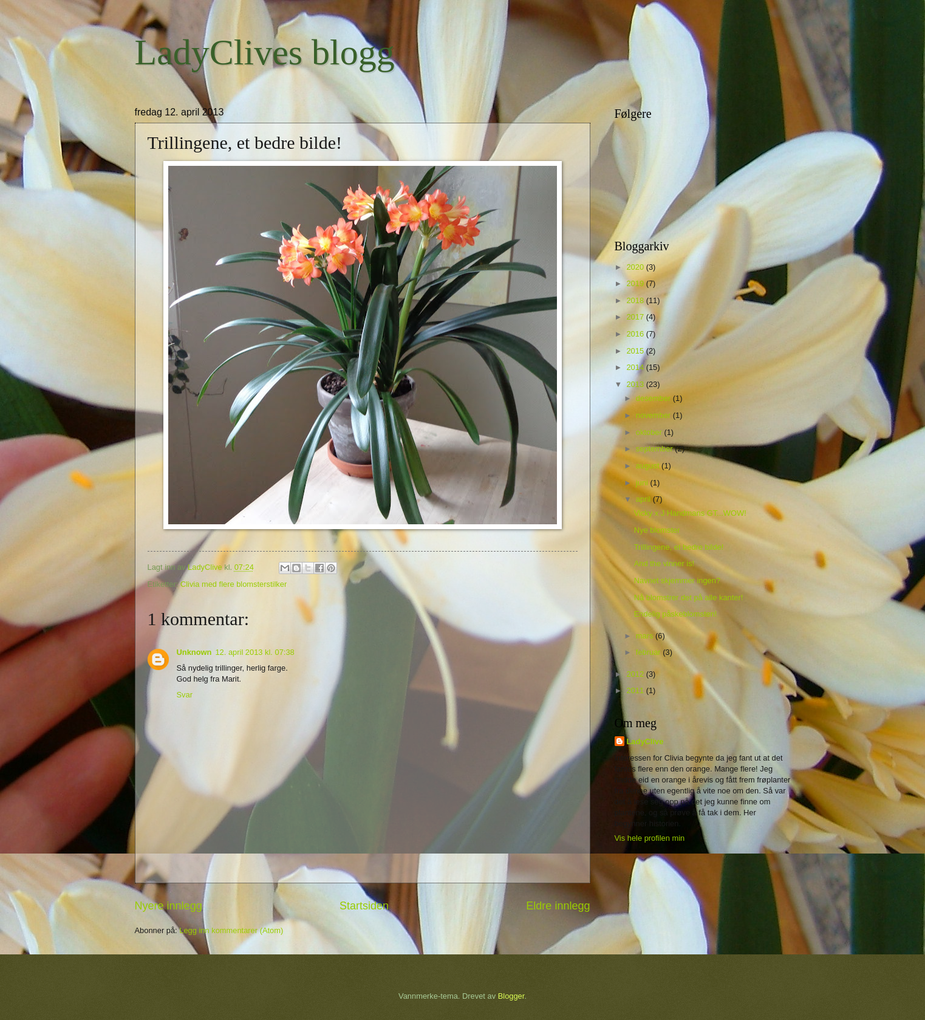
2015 (636, 350)
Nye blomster (657, 530)
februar (649, 652)
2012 (636, 674)
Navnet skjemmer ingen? (677, 580)
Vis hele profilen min (650, 838)
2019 (636, 283)
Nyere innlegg (168, 906)
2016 (636, 333)
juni (643, 482)
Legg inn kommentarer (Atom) (231, 930)
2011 (636, 690)
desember (654, 398)
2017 (636, 316)
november (654, 415)
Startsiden (364, 906)
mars (645, 635)
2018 (636, 300)
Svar (185, 694)
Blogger (511, 996)
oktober (650, 432)
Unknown (194, 652)
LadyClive (645, 741)
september (655, 448)
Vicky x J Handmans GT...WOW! (690, 513)
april (644, 499)
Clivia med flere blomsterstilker (233, 584)
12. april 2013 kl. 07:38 (254, 652)
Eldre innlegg (558, 906)
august (648, 465)
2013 (636, 384)
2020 (636, 267)
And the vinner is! (664, 563)
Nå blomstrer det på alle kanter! (688, 597)
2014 (636, 367)
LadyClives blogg (265, 52)
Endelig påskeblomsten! (675, 613)
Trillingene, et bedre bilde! (679, 547)
